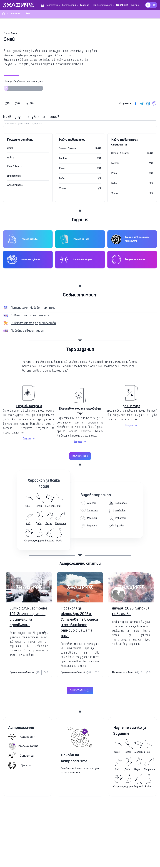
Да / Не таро (131, 406)
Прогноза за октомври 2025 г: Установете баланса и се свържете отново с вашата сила (79, 622)
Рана (62, 168)
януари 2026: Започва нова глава (130, 611)
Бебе (62, 178)
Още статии (80, 690)
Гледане (29, 438)
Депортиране (15, 185)
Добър (10, 157)
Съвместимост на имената (30, 315)
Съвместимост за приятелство (33, 323)
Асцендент (21, 736)
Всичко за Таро (80, 455)
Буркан (63, 158)
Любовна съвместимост (28, 331)
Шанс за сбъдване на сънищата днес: (23, 86)
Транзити (21, 765)
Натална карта (23, 746)
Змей (10, 147)
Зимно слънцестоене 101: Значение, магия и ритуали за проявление (28, 616)
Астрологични (21, 727)
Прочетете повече (22, 672)
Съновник (10, 33)
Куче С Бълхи (14, 166)
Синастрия (21, 755)
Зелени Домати (68, 148)
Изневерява (14, 175)
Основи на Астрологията (74, 758)
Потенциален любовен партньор (33, 308)
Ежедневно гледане (29, 406)
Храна (62, 188)
